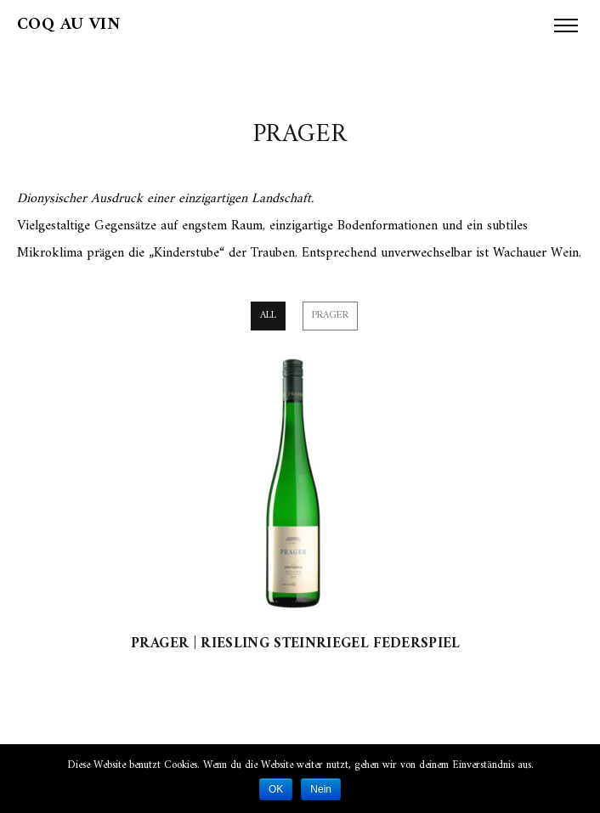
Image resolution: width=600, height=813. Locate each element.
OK (276, 789)
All (268, 316)
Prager (330, 316)
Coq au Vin (68, 25)
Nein (320, 789)
